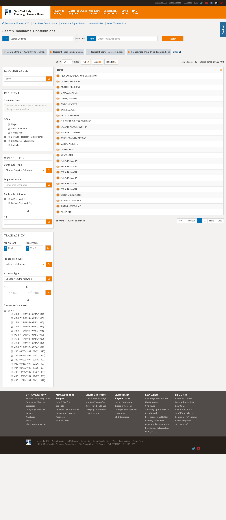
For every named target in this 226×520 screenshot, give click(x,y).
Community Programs (186, 482)
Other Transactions (116, 23)
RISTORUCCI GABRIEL (67, 388)
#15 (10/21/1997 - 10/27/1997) (29, 372)
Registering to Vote (184, 468)
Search (172, 39)
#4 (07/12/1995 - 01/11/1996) (29, 326)
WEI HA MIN (62, 432)
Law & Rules (125, 12)
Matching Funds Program (77, 12)
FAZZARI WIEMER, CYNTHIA (70, 209)
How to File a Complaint (157, 490)
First (181, 450)
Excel (97, 62)
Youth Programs (183, 486)
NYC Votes (135, 12)
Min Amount (10, 243)
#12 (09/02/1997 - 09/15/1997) (29, 359)
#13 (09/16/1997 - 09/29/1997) (29, 364)
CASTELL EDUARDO (66, 91)
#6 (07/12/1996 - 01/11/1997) (29, 335)
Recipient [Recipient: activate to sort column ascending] (118, 70)
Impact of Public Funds (67, 475)
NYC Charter (151, 468)
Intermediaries (96, 23)
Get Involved (181, 490)
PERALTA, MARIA (65, 299)
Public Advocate (19, 128)
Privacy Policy (138, 507)
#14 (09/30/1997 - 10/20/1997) (29, 368)
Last (220, 450)
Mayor (14, 124)
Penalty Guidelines (154, 486)
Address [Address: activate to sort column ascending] (94, 70)
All (12, 310)
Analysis (30, 482)
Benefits (60, 471)
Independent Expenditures (111, 12)
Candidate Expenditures (73, 23)
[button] (25, 79)
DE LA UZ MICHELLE (66, 180)
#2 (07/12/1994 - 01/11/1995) (29, 318)
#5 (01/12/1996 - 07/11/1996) (29, 331)
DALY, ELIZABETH (65, 165)
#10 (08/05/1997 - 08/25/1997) (29, 351)
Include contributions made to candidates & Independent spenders (26, 107)
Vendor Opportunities (121, 507)
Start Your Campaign (95, 464)
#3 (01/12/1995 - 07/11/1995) (29, 322)
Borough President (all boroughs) (27, 137)
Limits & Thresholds (95, 468)
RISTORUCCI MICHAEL (68, 403)
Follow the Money (59, 12)
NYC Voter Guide (183, 475)
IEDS (196, 3)
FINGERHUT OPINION (67, 224)
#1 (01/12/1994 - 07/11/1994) (29, 314)
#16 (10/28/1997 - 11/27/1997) (29, 376)
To (27, 287)
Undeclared (16, 145)
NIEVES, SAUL (63, 284)
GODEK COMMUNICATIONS (70, 239)
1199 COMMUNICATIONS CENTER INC (69, 77)
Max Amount (32, 243)
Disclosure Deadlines (95, 471)
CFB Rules (150, 471)
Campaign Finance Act (156, 464)
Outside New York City (21, 203)
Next (211, 450)
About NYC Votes (183, 464)
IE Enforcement (122, 482)
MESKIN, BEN (63, 269)
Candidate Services (94, 12)
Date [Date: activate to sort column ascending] (179, 70)
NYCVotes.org (72, 507)
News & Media (175, 3)
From (6, 287)
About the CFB (161, 3)
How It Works (63, 468)
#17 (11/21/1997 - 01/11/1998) (29, 380)
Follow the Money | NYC (17, 23)
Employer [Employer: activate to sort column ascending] (143, 70)
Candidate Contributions (45, 23)
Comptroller (17, 132)
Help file (111, 62)
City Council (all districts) (23, 141)
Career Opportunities (101, 507)
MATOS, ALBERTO (66, 254)
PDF (86, 62)
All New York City (19, 199)
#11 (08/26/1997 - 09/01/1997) (29, 355)
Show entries (67, 61)
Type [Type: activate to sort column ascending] (206, 70)
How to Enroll (62, 486)
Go (49, 79)
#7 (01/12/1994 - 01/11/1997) (29, 339)
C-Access (188, 3)
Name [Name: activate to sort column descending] (60, 70)
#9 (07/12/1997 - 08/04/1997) (29, 347)
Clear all (177, 52)
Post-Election (92, 479)
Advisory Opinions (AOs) (157, 475)
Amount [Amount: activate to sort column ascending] (194, 70)
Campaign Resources (95, 475)
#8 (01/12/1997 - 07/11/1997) (29, 343)
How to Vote (181, 471)
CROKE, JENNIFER (65, 120)
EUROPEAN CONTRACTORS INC (70, 196)
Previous (191, 450)
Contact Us (85, 507)
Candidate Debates (184, 479)
